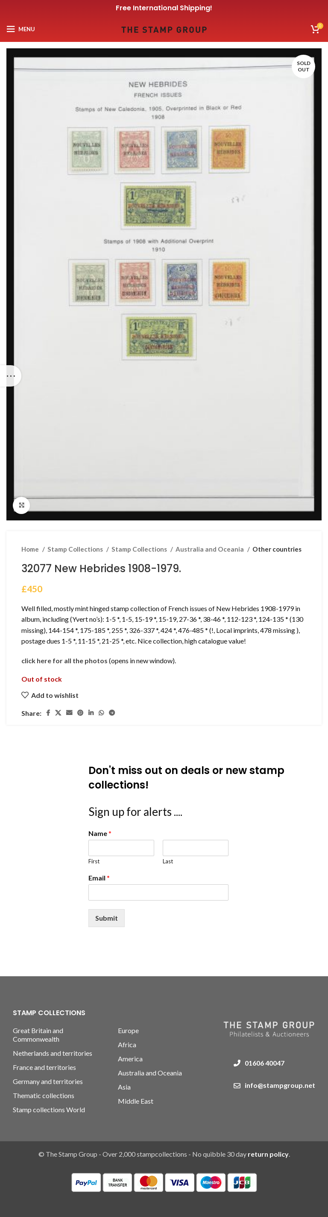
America (130, 1059)
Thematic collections (43, 1095)
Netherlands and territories (52, 1053)
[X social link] (58, 712)
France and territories (44, 1067)
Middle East (135, 1101)
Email (99, 878)
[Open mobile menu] (20, 29)
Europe (128, 1030)
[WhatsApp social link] (101, 712)
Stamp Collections (75, 549)
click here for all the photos (65, 660)
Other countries (277, 549)
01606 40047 (264, 1063)
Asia (124, 1087)
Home (30, 549)
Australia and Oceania (210, 549)
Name (99, 833)
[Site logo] (164, 28)
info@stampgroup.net (280, 1085)
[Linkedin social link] (91, 712)
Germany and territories (48, 1081)
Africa (127, 1044)
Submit (106, 918)
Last (168, 861)
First (94, 861)
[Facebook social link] (48, 712)
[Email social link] (69, 712)
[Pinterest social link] (80, 712)
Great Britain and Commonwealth (38, 1034)
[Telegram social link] (111, 712)
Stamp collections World (49, 1109)
